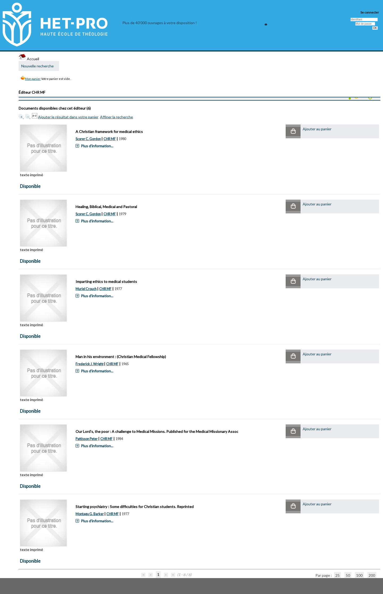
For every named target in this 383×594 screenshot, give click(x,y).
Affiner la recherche (116, 117)
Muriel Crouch (86, 289)
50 (348, 575)
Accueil (29, 59)
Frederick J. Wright (89, 364)
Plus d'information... (97, 146)
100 (359, 575)
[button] (293, 131)
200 (372, 575)
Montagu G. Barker (90, 514)
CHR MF (109, 139)
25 (337, 575)
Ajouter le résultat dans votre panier (68, 117)
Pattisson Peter (87, 439)
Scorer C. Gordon (88, 139)
